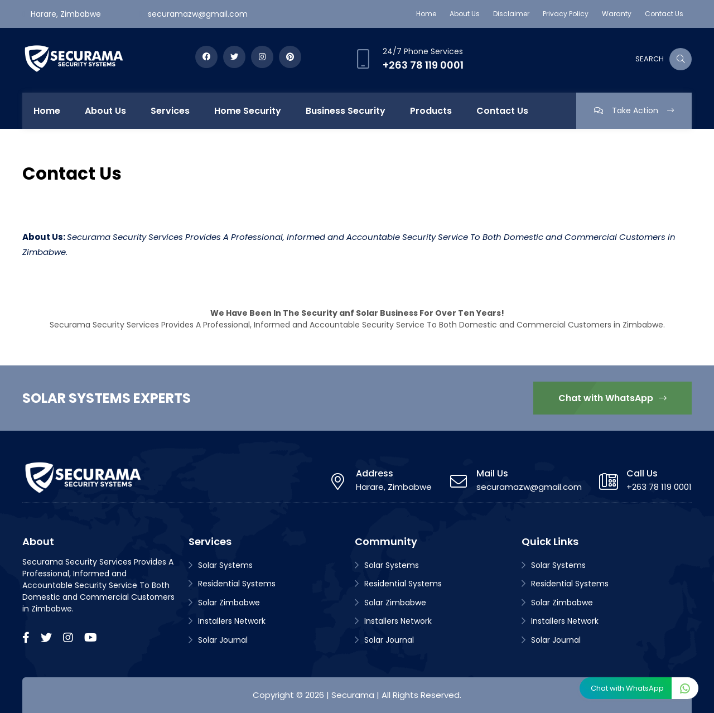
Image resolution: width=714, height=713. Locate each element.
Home (426, 13)
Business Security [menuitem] (345, 110)
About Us (465, 13)
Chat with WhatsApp (612, 398)
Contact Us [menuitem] (502, 110)
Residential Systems (237, 583)
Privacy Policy (565, 13)
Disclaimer (511, 13)
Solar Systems (225, 565)
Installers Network (232, 621)
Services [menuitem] (170, 110)
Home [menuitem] (46, 110)
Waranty (616, 13)
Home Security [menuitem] (247, 110)
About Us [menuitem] (105, 110)
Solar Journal (223, 639)
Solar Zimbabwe (229, 602)
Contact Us (664, 13)
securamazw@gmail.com (198, 14)
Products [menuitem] (431, 110)
